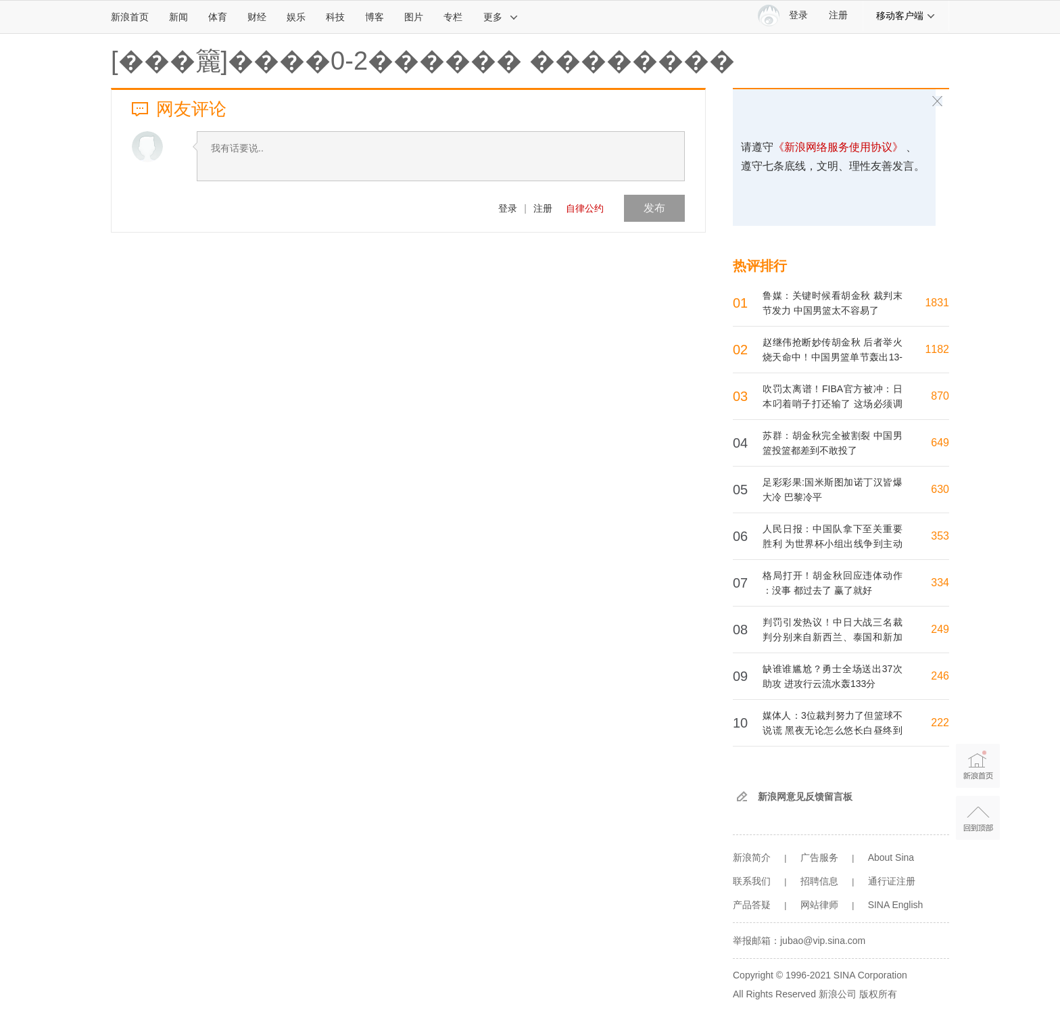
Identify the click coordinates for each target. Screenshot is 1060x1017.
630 (940, 489)
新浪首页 (130, 16)
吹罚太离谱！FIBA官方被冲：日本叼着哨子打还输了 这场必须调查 (832, 403)
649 (940, 442)
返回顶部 (978, 818)
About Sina (891, 857)
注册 (838, 15)
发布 (654, 208)
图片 (413, 16)
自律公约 (585, 208)
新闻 (178, 16)
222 (940, 722)
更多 (501, 16)
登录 (507, 208)
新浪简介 (752, 857)
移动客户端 (906, 15)
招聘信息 (819, 881)
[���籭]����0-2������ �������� (423, 61)
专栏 (452, 16)
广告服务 (819, 857)
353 (940, 536)
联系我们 (752, 881)
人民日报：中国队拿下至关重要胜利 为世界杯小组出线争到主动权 (832, 543)
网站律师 (819, 904)
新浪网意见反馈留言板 (805, 796)
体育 (217, 16)
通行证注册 (891, 881)
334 (940, 582)
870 (940, 396)
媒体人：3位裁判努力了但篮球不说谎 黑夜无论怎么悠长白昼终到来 (832, 730)
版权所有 (878, 994)
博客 (374, 16)
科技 (335, 16)
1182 (937, 349)
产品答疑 (752, 904)
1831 (937, 302)
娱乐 (296, 16)
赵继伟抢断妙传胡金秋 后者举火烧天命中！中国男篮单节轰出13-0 (832, 357)
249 (940, 629)
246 (940, 676)
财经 (256, 16)
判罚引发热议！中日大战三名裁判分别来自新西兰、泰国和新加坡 (832, 637)
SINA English (895, 904)
